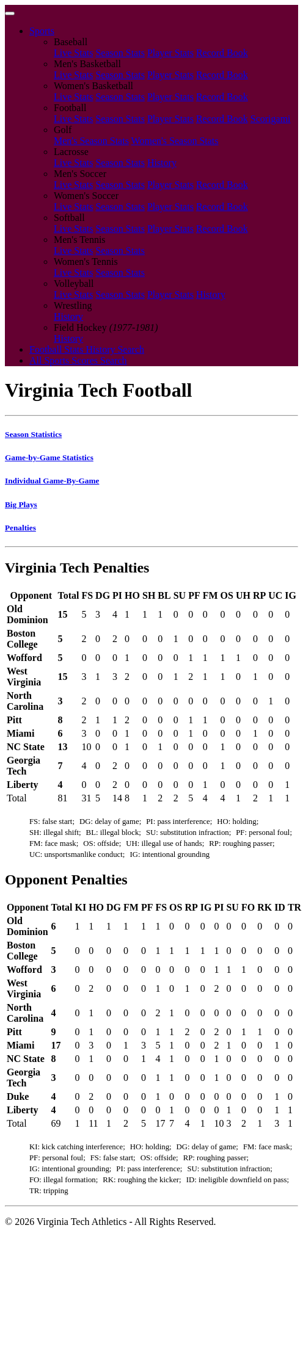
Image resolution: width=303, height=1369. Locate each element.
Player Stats (170, 53)
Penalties (20, 527)
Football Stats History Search (86, 349)
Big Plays (21, 504)
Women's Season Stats (175, 140)
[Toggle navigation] (10, 13)
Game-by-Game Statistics (49, 457)
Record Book (222, 53)
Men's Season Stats (91, 140)
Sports (41, 31)
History (162, 162)
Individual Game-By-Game (52, 480)
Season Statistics (33, 434)
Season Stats (119, 53)
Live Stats (73, 53)
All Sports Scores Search (78, 360)
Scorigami (270, 119)
